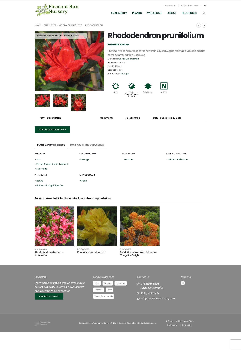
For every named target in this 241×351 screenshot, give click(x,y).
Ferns (97, 283)
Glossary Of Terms (186, 321)
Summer (128, 159)
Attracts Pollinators (178, 159)
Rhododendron (94, 25)
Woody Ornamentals (70, 25)
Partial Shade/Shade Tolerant (131, 94)
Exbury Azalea (83, 249)
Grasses (107, 283)
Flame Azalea (125, 249)
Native (164, 92)
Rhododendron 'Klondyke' (91, 252)
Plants (137, 13)
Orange (125, 73)
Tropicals (99, 289)
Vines (109, 289)
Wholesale (154, 13)
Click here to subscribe (49, 296)
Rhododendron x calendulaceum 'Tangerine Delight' (138, 254)
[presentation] (38, 61)
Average (84, 159)
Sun (115, 92)
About (172, 13)
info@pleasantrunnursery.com (158, 298)
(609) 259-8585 (189, 5)
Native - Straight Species (49, 185)
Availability (119, 13)
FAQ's (170, 321)
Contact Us (169, 5)
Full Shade (147, 92)
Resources (189, 13)
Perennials (120, 283)
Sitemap (173, 325)
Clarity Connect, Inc (148, 323)
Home (38, 25)
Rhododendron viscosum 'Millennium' (49, 254)
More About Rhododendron (87, 144)
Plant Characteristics (51, 144)
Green (83, 180)
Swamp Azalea (41, 249)
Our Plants (50, 25)
